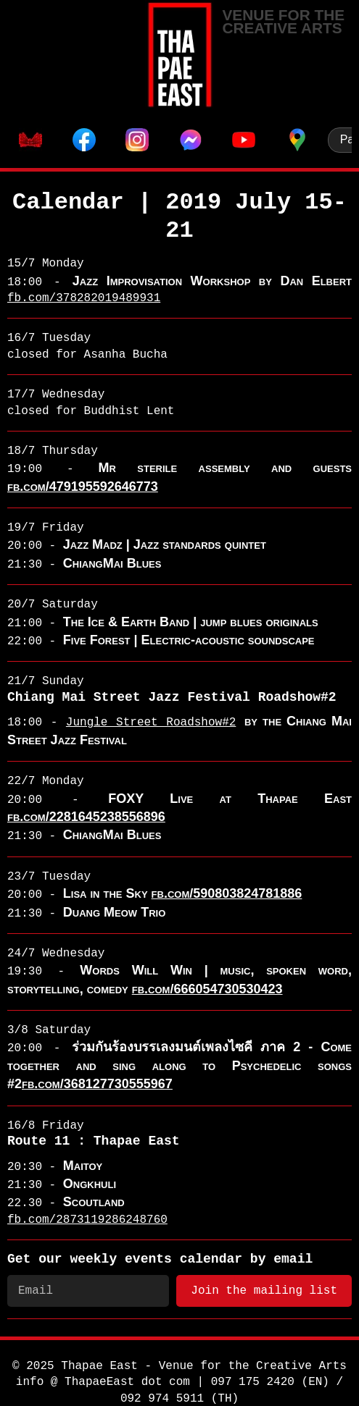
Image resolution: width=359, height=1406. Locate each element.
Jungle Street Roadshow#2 (151, 722)
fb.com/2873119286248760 (87, 1219)
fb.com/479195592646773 (82, 486)
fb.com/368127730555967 (97, 1084)
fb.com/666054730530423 (207, 989)
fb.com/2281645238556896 (86, 816)
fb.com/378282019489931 (83, 298)
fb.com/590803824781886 (227, 893)
